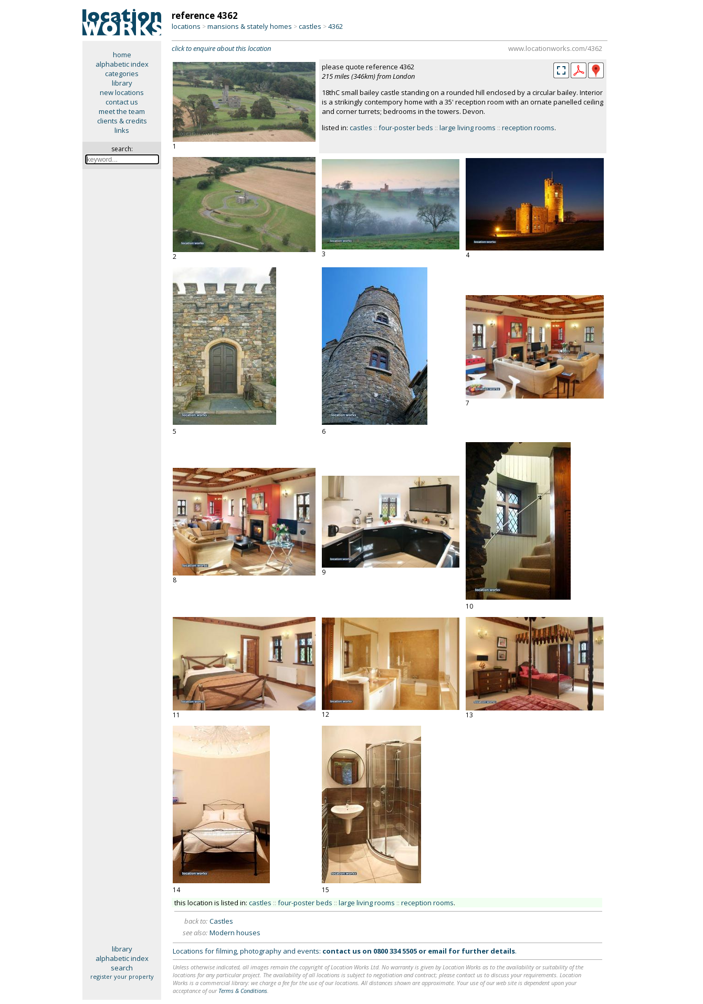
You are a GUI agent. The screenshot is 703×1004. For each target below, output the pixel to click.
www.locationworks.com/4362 (555, 48)
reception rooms (528, 127)
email (437, 951)
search (122, 967)
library (122, 83)
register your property (122, 976)
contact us (122, 102)
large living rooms (467, 127)
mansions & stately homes (249, 26)
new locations (122, 92)
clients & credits (122, 120)
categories (122, 73)
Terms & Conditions (242, 991)
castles (310, 26)
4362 (335, 26)
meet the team (122, 111)
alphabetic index (122, 64)
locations (186, 26)
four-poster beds (406, 127)
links (121, 130)
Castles (221, 921)
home (122, 54)
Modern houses (234, 932)
